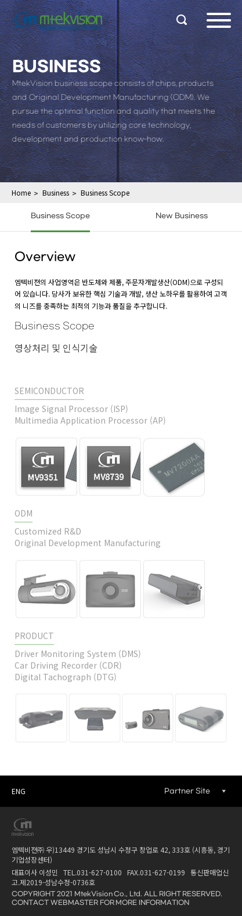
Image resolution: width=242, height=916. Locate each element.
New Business (182, 216)
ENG (19, 791)
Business (55, 192)
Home (21, 192)
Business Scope (105, 192)
